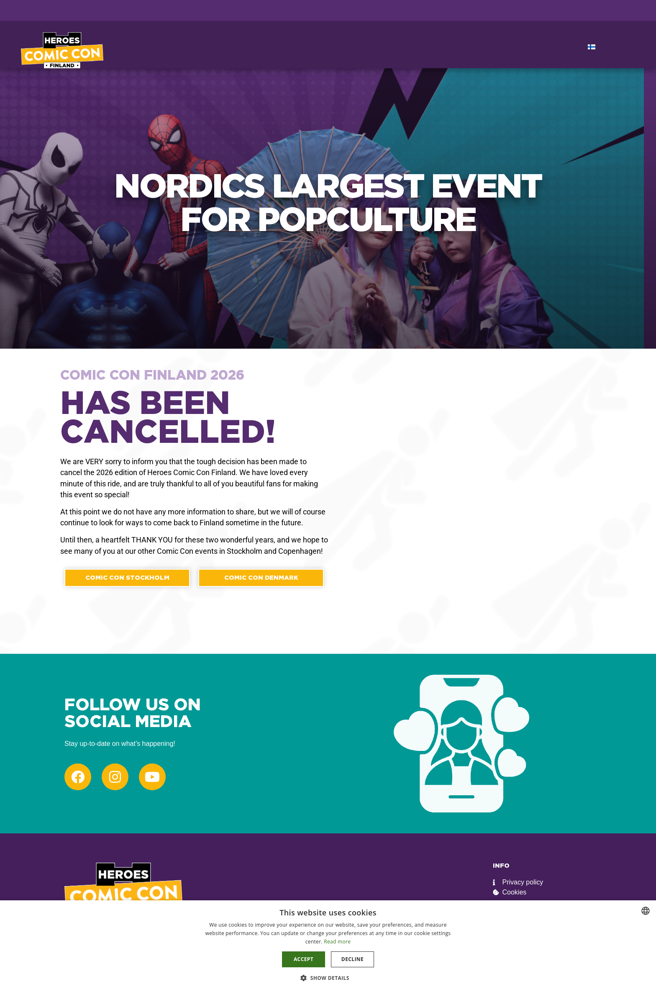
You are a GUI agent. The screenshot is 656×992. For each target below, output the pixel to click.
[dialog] (328, 946)
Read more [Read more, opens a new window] (337, 941)
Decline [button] (352, 959)
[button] (328, 978)
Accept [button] (303, 959)
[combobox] (645, 911)
